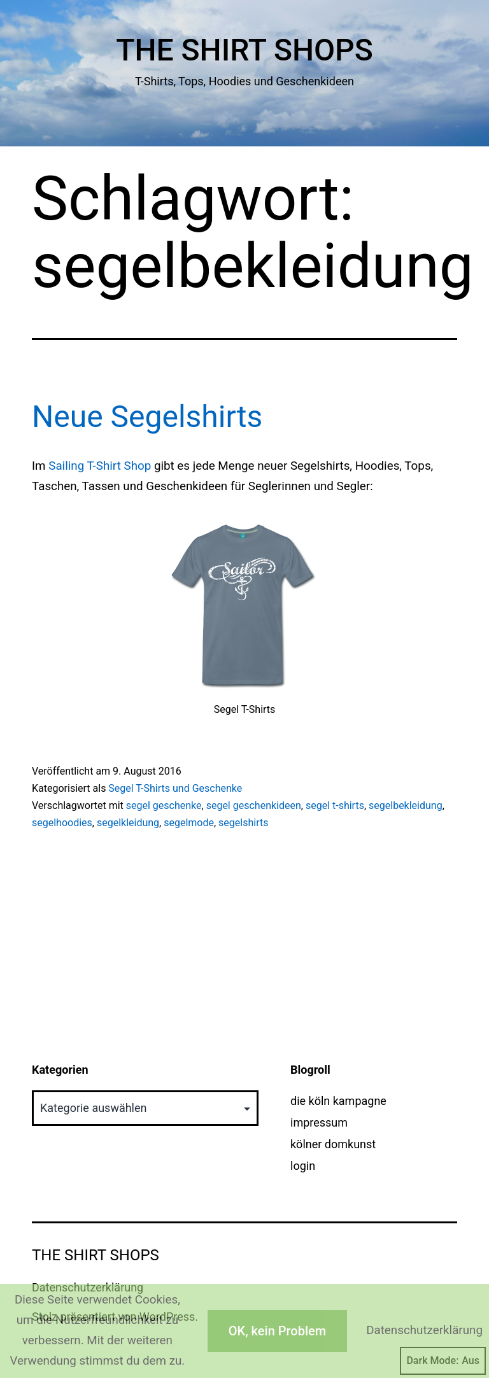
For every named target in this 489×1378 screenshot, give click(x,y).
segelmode (189, 823)
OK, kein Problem (277, 1331)
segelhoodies (62, 823)
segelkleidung (128, 823)
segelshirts (243, 823)
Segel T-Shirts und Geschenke (175, 788)
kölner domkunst (333, 1144)
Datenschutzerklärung (424, 1330)
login (302, 1165)
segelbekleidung (406, 805)
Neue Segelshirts (147, 416)
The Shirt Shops (244, 50)
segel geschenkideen (253, 805)
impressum (319, 1122)
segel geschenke (164, 805)
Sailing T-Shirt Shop (99, 466)
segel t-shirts (335, 805)
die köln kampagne (338, 1100)
